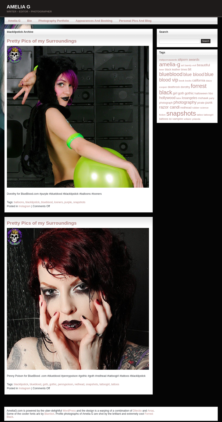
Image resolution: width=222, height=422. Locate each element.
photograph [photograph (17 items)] (166, 102)
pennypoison (65, 384)
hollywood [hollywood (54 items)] (167, 98)
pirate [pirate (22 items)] (200, 102)
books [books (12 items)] (188, 80)
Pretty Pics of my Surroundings (42, 40)
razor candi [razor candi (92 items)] (169, 107)
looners (58, 202)
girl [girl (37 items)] (175, 93)
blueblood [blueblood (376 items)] (170, 74)
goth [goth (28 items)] (181, 93)
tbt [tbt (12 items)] (170, 119)
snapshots (79, 202)
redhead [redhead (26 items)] (186, 107)
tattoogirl (104, 384)
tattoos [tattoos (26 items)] (163, 119)
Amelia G (18, 7)
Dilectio (137, 410)
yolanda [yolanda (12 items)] (196, 119)
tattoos (115, 384)
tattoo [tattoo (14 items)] (200, 114)
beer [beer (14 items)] (161, 69)
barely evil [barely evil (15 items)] (190, 65)
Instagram (24, 206)
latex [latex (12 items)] (178, 98)
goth (45, 384)
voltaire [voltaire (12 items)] (187, 119)
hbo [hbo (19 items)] (210, 93)
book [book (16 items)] (181, 80)
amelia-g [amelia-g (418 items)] (169, 64)
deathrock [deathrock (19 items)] (174, 87)
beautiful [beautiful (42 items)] (203, 65)
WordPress (69, 410)
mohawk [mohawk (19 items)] (203, 98)
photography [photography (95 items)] (184, 102)
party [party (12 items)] (211, 98)
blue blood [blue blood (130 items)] (193, 74)
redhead (79, 384)
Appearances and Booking (94, 20)
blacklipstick (32, 202)
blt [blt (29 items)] (189, 69)
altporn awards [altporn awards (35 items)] (188, 59)
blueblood (47, 202)
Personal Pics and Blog (135, 20)
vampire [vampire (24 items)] (177, 119)
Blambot (49, 413)
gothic (52, 384)
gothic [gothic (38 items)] (189, 93)
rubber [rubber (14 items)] (196, 107)
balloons (19, 202)
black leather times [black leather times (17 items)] (176, 69)
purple (68, 202)
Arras (150, 410)
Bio (29, 20)
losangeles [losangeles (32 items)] (189, 98)
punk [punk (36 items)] (208, 102)
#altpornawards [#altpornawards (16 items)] (168, 59)
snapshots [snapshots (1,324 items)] (181, 113)
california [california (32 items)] (198, 80)
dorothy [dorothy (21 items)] (185, 87)
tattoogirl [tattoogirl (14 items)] (208, 114)
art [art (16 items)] (182, 65)
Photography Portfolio (53, 20)
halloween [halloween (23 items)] (201, 93)
